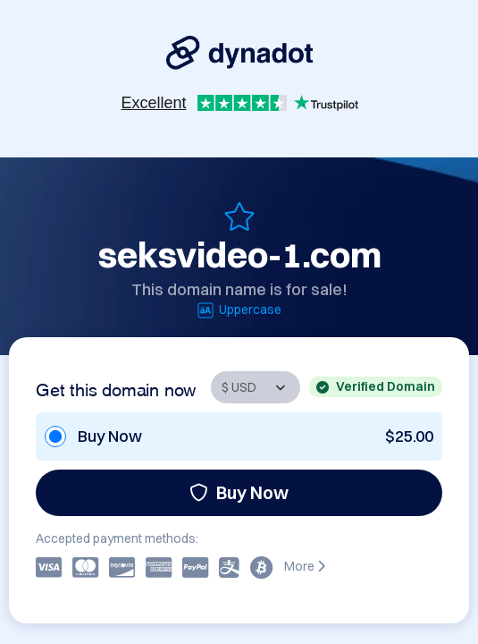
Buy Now (239, 492)
